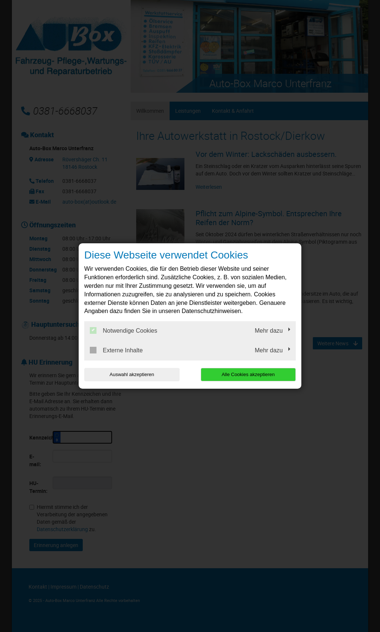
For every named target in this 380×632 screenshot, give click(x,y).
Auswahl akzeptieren (131, 374)
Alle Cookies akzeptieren (248, 374)
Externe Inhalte (116, 350)
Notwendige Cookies (123, 330)
